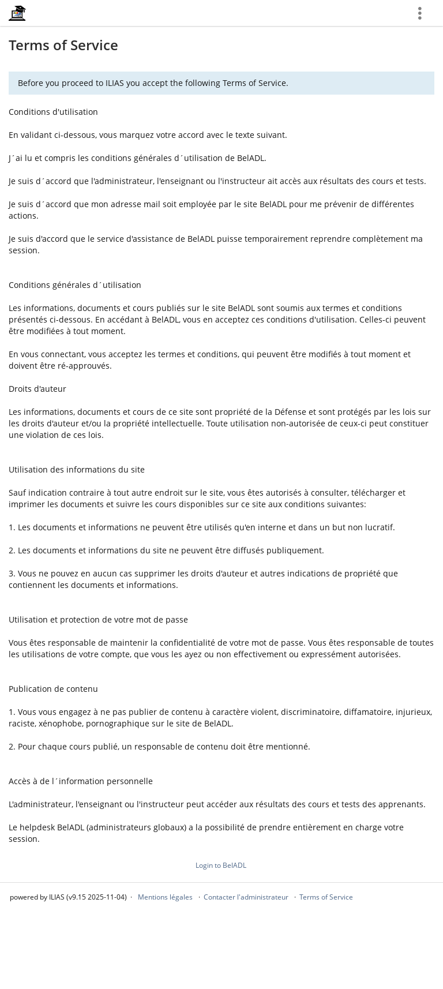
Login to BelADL (221, 865)
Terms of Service (326, 897)
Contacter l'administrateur (246, 897)
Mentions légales (165, 897)
